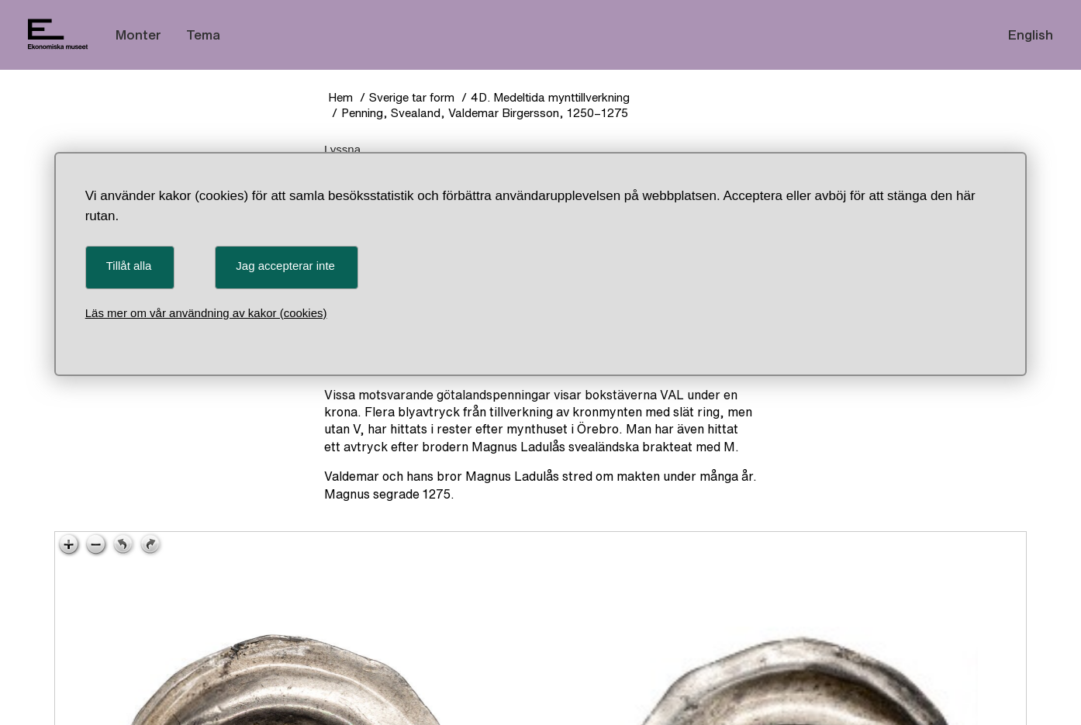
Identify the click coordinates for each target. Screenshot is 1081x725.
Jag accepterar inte (285, 265)
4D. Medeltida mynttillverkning (550, 97)
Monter (138, 34)
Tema (203, 34)
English (1030, 34)
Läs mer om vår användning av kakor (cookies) (206, 312)
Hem (340, 97)
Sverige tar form (411, 97)
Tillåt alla (129, 265)
